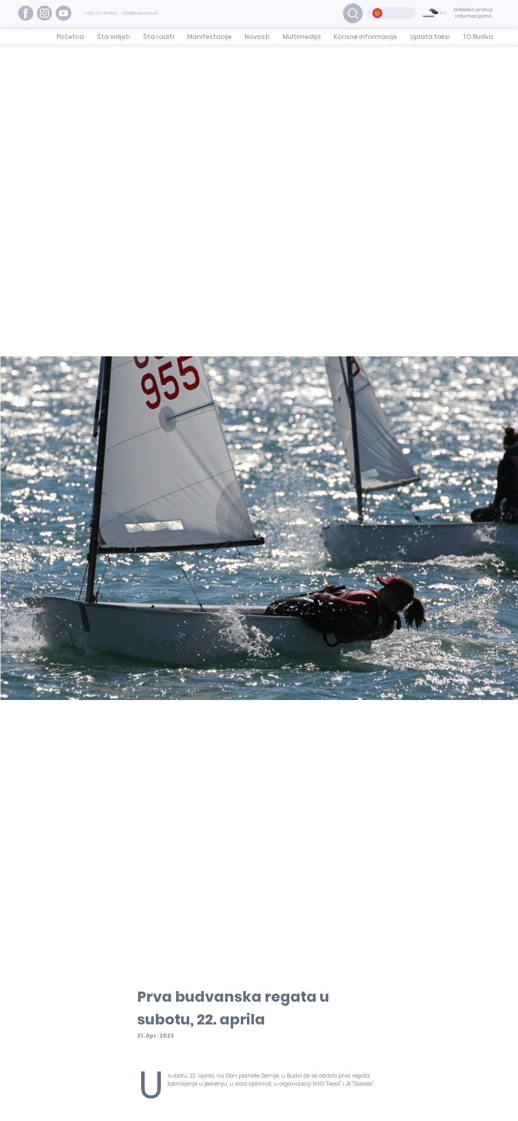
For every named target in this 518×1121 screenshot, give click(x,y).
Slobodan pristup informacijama (473, 13)
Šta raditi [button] (158, 36)
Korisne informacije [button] (365, 36)
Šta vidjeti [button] (113, 36)
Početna (70, 36)
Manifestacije (209, 36)
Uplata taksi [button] (430, 36)
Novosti (257, 36)
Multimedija (302, 36)
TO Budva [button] (478, 36)
